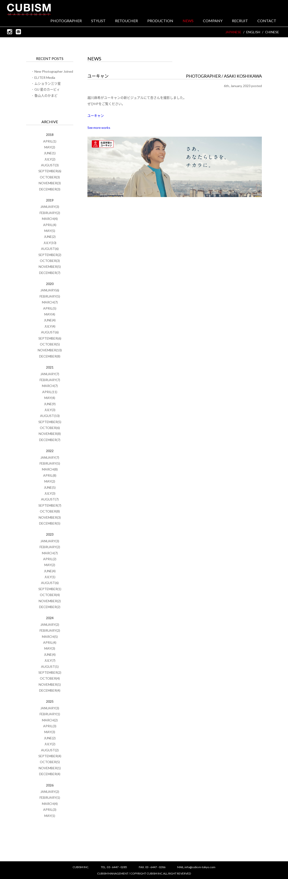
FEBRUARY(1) (50, 715)
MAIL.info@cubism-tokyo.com (196, 867)
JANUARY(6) (49, 291)
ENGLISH (253, 32)
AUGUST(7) (50, 500)
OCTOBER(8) (50, 512)
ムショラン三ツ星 (47, 84)
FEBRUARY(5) (50, 297)
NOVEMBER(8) (50, 434)
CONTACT (266, 21)
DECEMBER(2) (49, 607)
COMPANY (212, 21)
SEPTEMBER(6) (49, 172)
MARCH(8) (50, 470)
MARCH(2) (50, 721)
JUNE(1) (50, 154)
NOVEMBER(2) (50, 601)
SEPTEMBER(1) (49, 589)
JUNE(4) (50, 321)
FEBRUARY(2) (50, 213)
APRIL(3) (49, 726)
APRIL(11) (49, 392)
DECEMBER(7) (49, 273)
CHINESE (272, 32)
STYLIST (98, 21)
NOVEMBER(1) (50, 685)
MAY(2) (49, 148)
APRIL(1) (49, 142)
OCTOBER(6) (50, 428)
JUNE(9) (50, 404)
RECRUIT (240, 21)
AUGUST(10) (50, 416)
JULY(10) (49, 243)
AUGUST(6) (50, 249)
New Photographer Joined (53, 72)
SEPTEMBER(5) (49, 422)
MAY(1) (49, 816)
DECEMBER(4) (49, 691)
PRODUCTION (160, 21)
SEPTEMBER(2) (49, 255)
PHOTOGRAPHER (66, 21)
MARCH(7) (50, 303)
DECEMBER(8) (49, 357)
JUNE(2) (50, 237)
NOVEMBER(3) (50, 183)
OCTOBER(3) (50, 178)
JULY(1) (49, 577)
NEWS (188, 21)
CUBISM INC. (30, 10)
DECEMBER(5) (49, 524)
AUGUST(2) (50, 751)
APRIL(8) (49, 476)
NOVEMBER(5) (50, 267)
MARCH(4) (50, 219)
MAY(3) (49, 649)
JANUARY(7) (49, 374)
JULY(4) (49, 327)
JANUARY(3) (49, 207)
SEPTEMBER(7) (49, 506)
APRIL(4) (49, 225)
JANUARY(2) (49, 625)
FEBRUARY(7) (50, 380)
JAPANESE (233, 32)
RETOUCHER (126, 21)
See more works (99, 128)
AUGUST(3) (50, 166)
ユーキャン (95, 116)
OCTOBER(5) (50, 345)
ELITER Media (44, 78)
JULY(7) (49, 661)
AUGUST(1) (50, 667)
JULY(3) (49, 410)
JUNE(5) (50, 488)
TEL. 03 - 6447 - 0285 (114, 867)
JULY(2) (49, 160)
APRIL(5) (49, 309)
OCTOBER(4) (50, 595)
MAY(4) (49, 315)
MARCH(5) (50, 637)
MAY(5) (49, 231)
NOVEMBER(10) (50, 351)
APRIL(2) (49, 559)
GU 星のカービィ (47, 90)
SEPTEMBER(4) (49, 756)
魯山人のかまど (46, 96)
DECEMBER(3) (49, 190)
